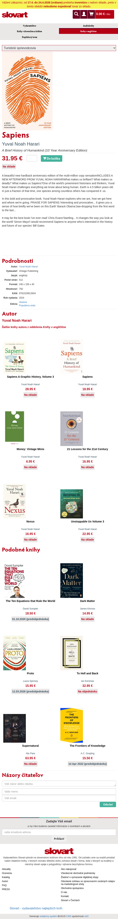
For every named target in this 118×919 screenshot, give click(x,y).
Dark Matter (87, 601)
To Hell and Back (87, 673)
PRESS (6, 889)
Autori (5, 881)
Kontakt (65, 896)
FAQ (4, 885)
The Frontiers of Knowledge (87, 745)
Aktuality (6, 869)
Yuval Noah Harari (21, 143)
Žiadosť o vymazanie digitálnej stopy (79, 877)
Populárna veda (27, 305)
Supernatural (30, 745)
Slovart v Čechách (70, 900)
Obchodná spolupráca (72, 888)
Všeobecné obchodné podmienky (78, 873)
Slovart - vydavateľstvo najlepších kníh (36, 908)
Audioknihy (88, 25)
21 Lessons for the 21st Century (87, 449)
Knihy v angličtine (88, 31)
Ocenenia (7, 873)
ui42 (86, 916)
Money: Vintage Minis (30, 449)
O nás (64, 892)
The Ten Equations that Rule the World (30, 601)
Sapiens (87, 376)
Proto (30, 673)
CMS (68, 916)
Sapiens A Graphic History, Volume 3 (30, 376)
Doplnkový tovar (29, 37)
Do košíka (51, 158)
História (23, 302)
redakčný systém (48, 916)
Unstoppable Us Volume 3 (87, 521)
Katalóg (6, 877)
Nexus (30, 521)
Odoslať (108, 804)
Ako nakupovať (69, 869)
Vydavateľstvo (29, 25)
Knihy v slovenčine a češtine (29, 31)
